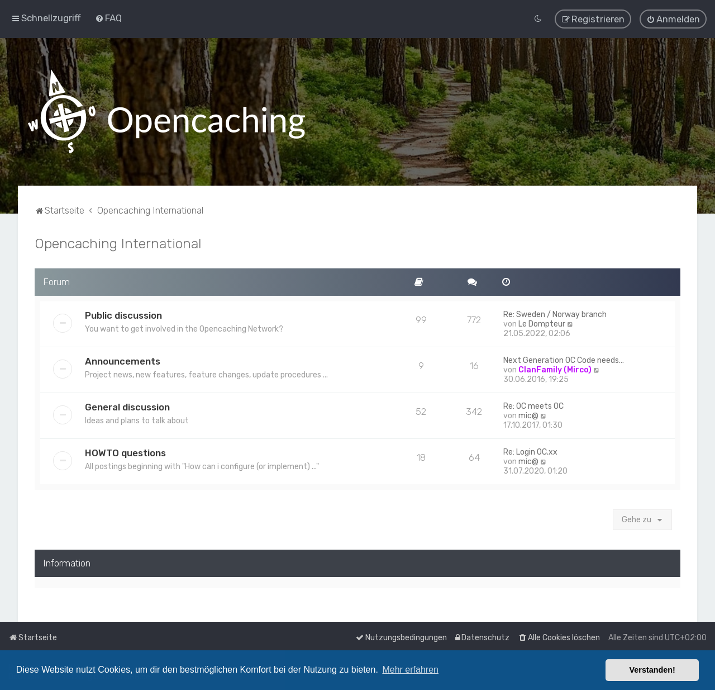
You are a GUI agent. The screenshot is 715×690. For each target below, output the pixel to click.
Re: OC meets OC (533, 404)
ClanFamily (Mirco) (555, 367)
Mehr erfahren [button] (410, 669)
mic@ (528, 413)
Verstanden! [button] (652, 669)
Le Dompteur (541, 322)
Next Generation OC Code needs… (563, 358)
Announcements (122, 359)
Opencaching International (118, 241)
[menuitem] (108, 17)
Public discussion (123, 313)
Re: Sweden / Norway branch (555, 312)
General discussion (127, 404)
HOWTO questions (125, 450)
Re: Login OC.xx (530, 450)
